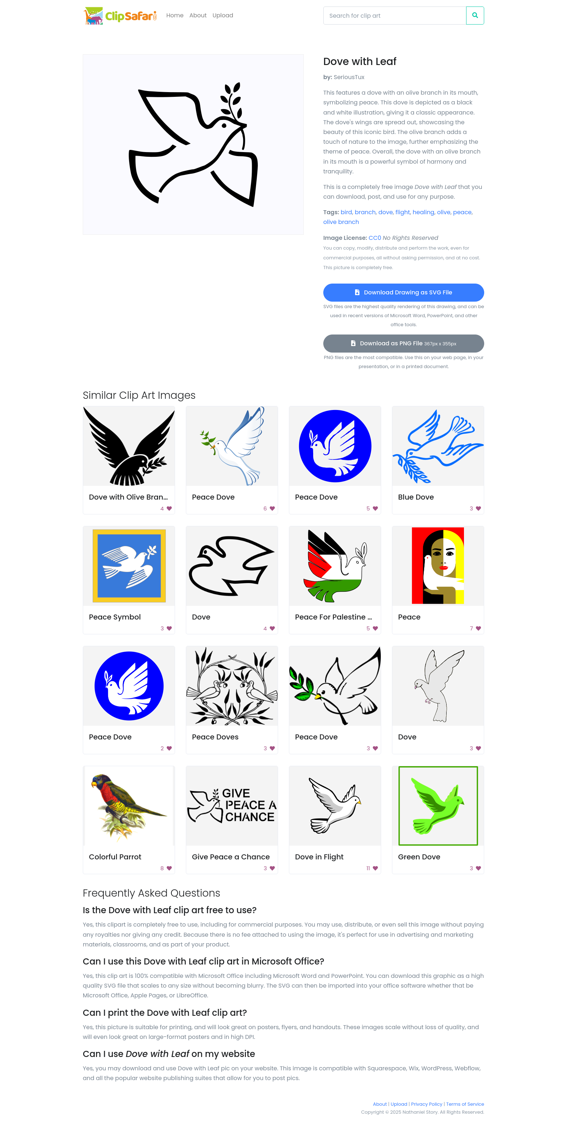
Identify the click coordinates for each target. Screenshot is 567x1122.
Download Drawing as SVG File (403, 292)
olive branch (341, 222)
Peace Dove (213, 497)
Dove (201, 617)
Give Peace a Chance (231, 857)
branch (365, 212)
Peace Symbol (115, 617)
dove (385, 212)
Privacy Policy (426, 1104)
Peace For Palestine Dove (340, 617)
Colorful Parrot (115, 857)
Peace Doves (215, 737)
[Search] (394, 16)
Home (175, 15)
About (198, 15)
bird (346, 212)
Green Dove (419, 857)
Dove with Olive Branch (130, 497)
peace (462, 212)
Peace (409, 617)
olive (444, 212)
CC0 (375, 238)
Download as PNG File (403, 343)
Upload (223, 15)
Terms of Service (465, 1104)
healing (423, 212)
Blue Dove (416, 497)
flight (403, 212)
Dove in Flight (319, 857)
